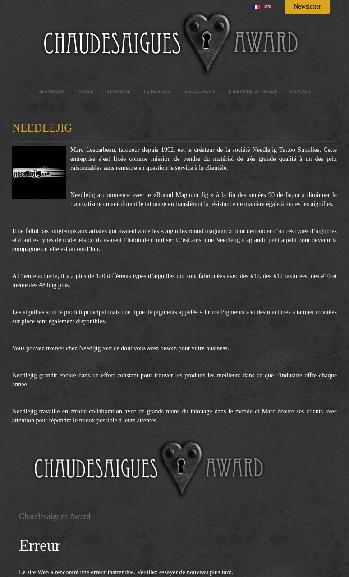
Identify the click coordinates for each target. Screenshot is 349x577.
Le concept (51, 91)
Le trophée (157, 91)
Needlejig (42, 128)
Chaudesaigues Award (55, 516)
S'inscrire (118, 91)
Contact (300, 91)
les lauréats (199, 91)
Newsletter (307, 6)
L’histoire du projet (253, 91)
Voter (85, 91)
